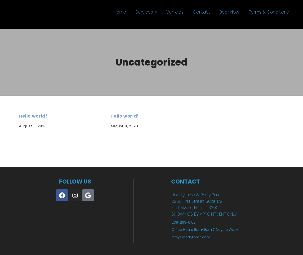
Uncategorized (151, 62)
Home (120, 12)
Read (24, 148)
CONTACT (185, 181)
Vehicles (174, 12)
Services (146, 12)
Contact (201, 12)
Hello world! (33, 116)
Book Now (229, 12)
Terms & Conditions (269, 12)
